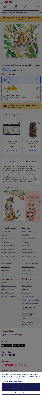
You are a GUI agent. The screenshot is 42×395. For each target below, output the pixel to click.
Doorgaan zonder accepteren (21, 389)
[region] (21, 383)
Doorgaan (21, 385)
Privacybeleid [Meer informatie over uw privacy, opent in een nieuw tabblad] (18, 381)
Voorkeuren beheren (21, 392)
